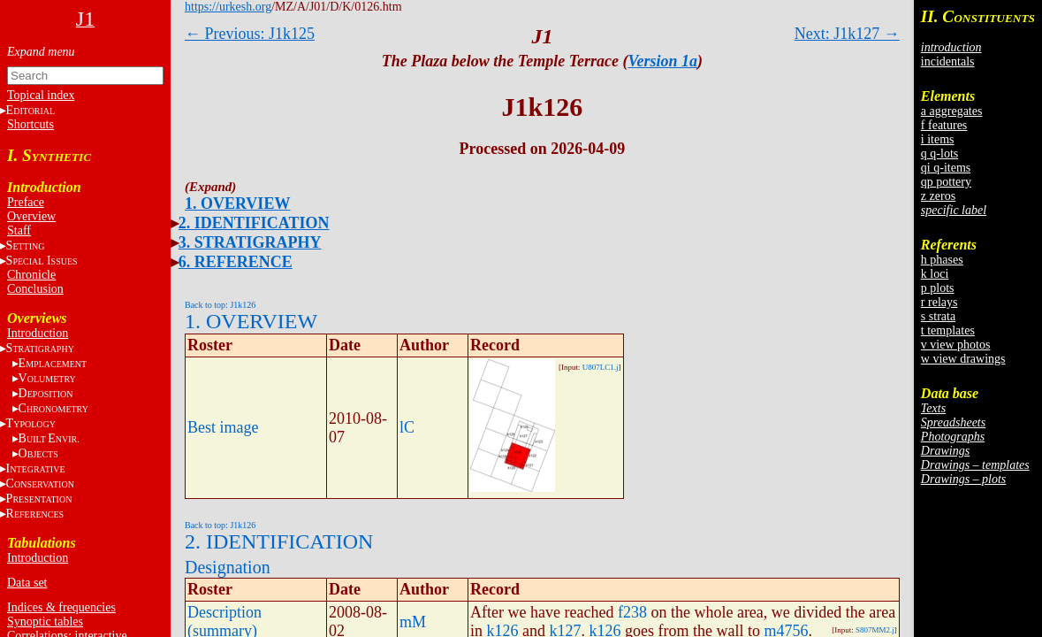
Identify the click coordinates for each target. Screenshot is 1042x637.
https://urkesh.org (228, 6)
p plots (938, 288)
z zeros (938, 196)
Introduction (37, 333)
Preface (25, 202)
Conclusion (35, 288)
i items (938, 139)
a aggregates (952, 111)
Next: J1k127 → (847, 33)
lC (407, 427)
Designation (227, 567)
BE (49, 438)
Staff (19, 230)
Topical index (40, 95)
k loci (935, 273)
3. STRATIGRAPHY (250, 242)
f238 (632, 612)
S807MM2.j (875, 629)
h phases (942, 259)
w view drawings (963, 358)
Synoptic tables (45, 621)
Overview (31, 216)
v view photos (956, 344)
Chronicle (31, 274)
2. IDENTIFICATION (254, 223)
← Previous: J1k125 (250, 33)
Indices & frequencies (61, 607)
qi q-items (945, 167)
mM (412, 622)
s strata (938, 316)
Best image (222, 427)
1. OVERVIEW (237, 203)
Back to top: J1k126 (220, 305)
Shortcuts (30, 124)
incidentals (948, 61)
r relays (939, 302)
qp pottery (946, 181)
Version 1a (662, 61)
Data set (27, 582)
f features (944, 125)
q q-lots (939, 153)
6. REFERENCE (236, 262)
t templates (948, 330)
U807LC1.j (600, 367)
